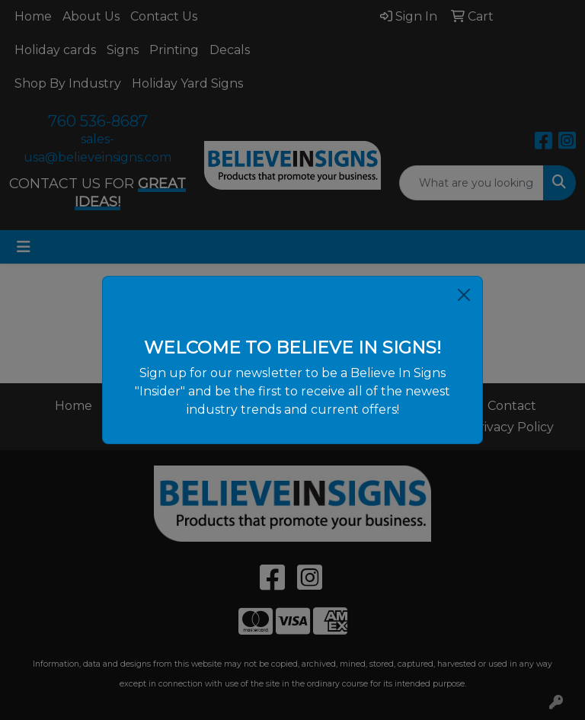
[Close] (464, 295)
